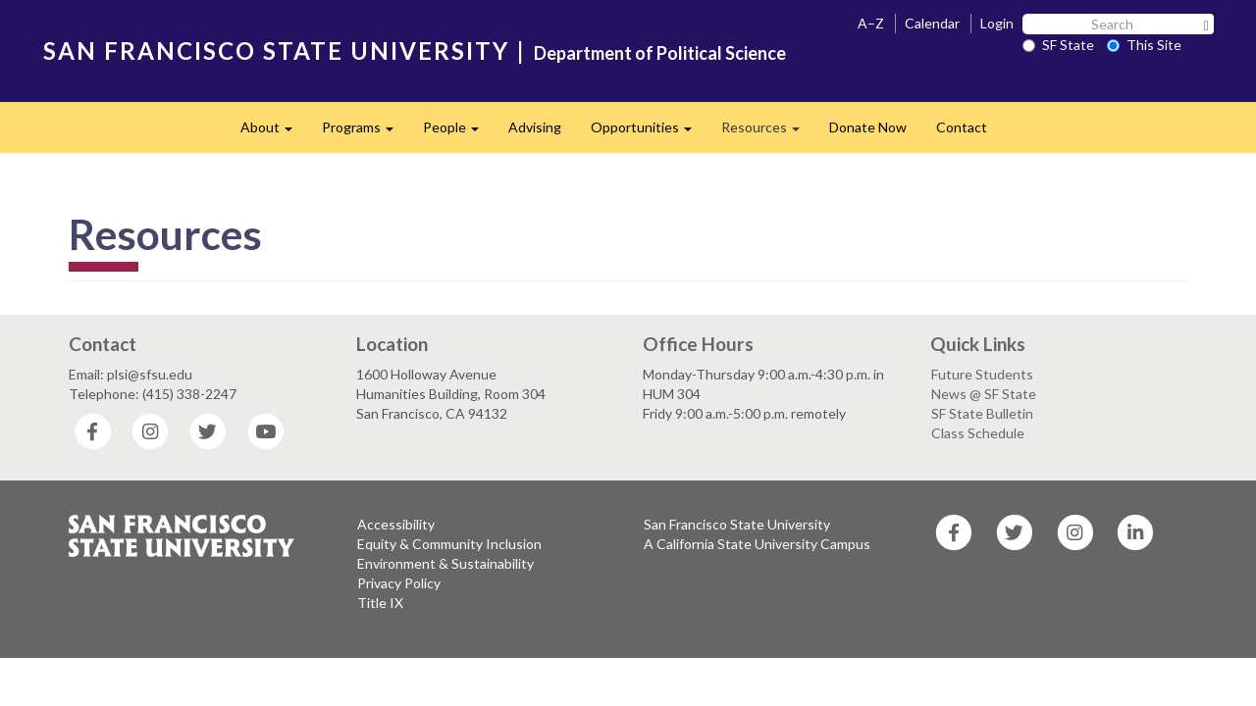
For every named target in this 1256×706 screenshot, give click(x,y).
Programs (365, 133)
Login (997, 23)
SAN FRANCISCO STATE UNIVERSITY (276, 50)
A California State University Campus (757, 543)
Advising (534, 127)
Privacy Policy (399, 583)
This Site (1144, 44)
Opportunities (648, 133)
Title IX (380, 602)
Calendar (932, 23)
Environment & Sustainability (445, 563)
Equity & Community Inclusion (449, 543)
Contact (961, 127)
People (458, 133)
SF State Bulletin (982, 413)
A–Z (871, 23)
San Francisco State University (737, 524)
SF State (1058, 44)
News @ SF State (983, 393)
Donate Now (868, 127)
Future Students (982, 374)
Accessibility (396, 524)
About (273, 133)
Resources (767, 133)
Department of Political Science (660, 53)
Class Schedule (977, 433)
